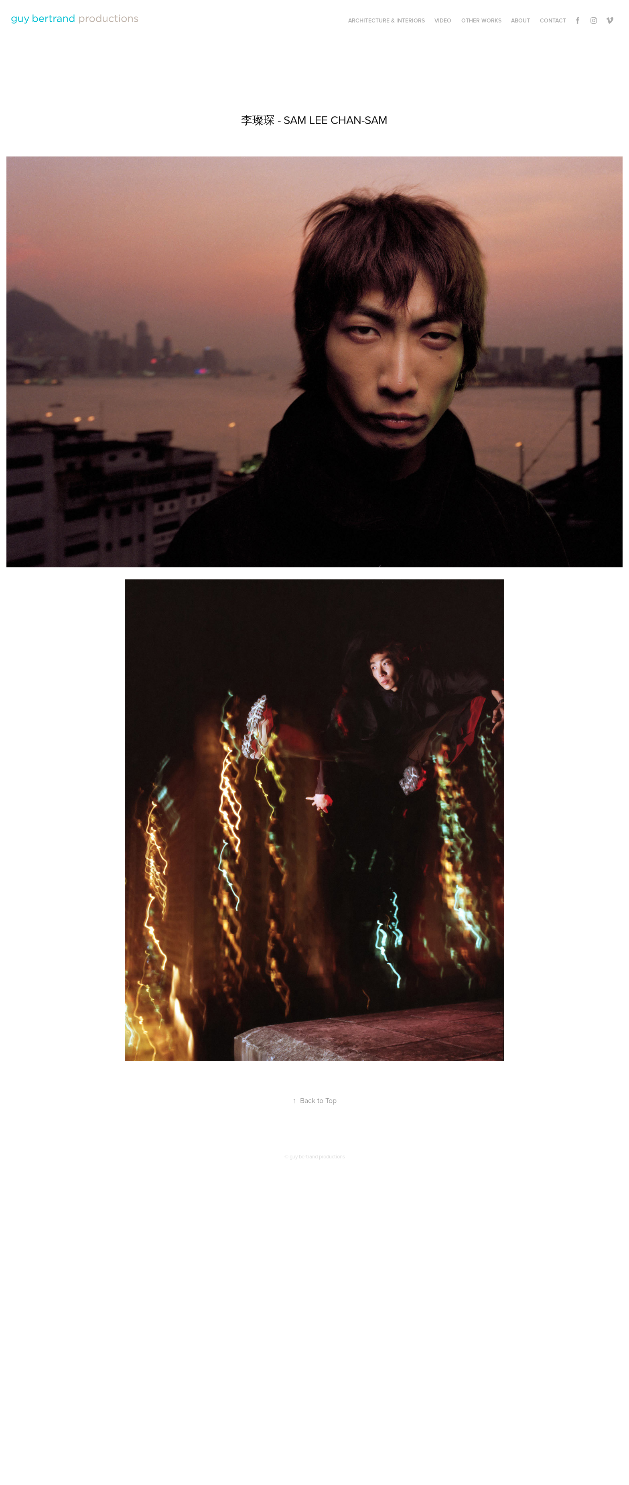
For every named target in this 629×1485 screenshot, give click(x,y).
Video (442, 20)
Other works (481, 20)
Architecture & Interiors (386, 20)
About (520, 20)
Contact (553, 20)
